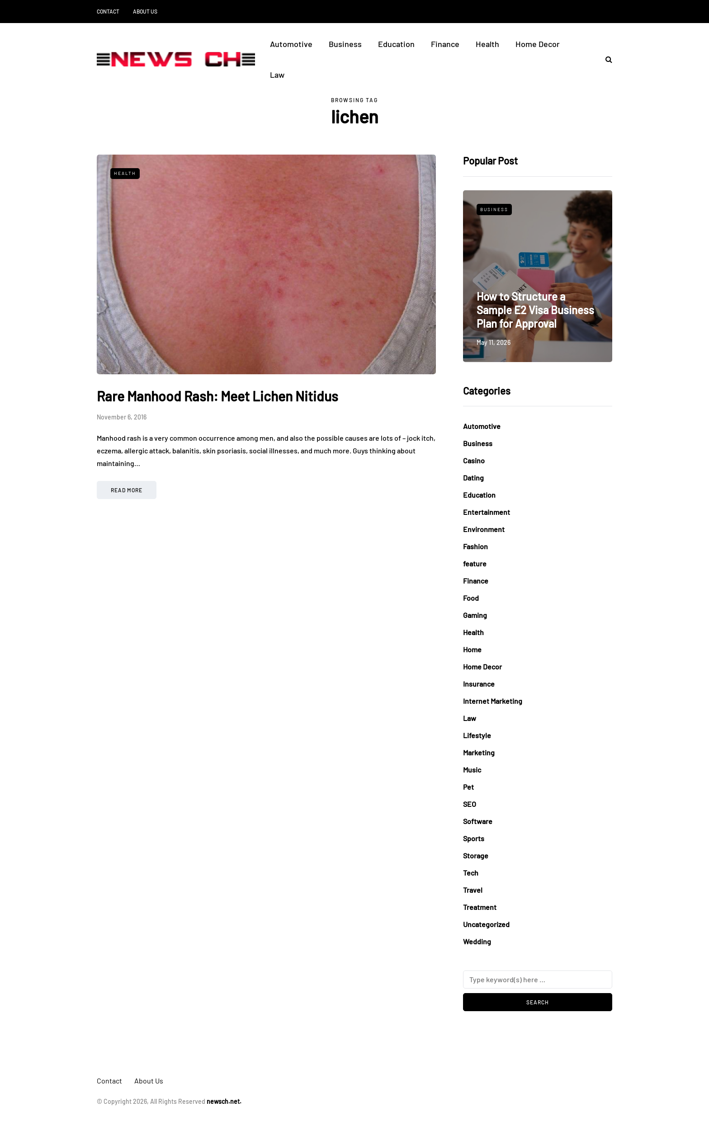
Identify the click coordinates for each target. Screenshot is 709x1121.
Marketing (479, 752)
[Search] (537, 979)
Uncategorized (486, 924)
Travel (472, 889)
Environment (484, 529)
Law (277, 75)
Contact (108, 11)
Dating (473, 477)
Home (472, 649)
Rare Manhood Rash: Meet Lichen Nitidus (217, 396)
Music (472, 769)
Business (345, 44)
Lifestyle (477, 735)
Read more (126, 490)
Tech (470, 872)
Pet (468, 786)
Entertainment (486, 512)
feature (475, 563)
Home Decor (537, 44)
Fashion (475, 546)
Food (471, 597)
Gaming (475, 615)
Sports (473, 838)
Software (477, 821)
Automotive (291, 44)
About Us (145, 11)
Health (487, 44)
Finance (445, 44)
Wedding (477, 941)
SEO (469, 804)
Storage (475, 855)
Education (396, 44)
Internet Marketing (492, 701)
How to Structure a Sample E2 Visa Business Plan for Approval (535, 310)
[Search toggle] (605, 59)
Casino (474, 460)
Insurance (479, 683)
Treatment (479, 907)
